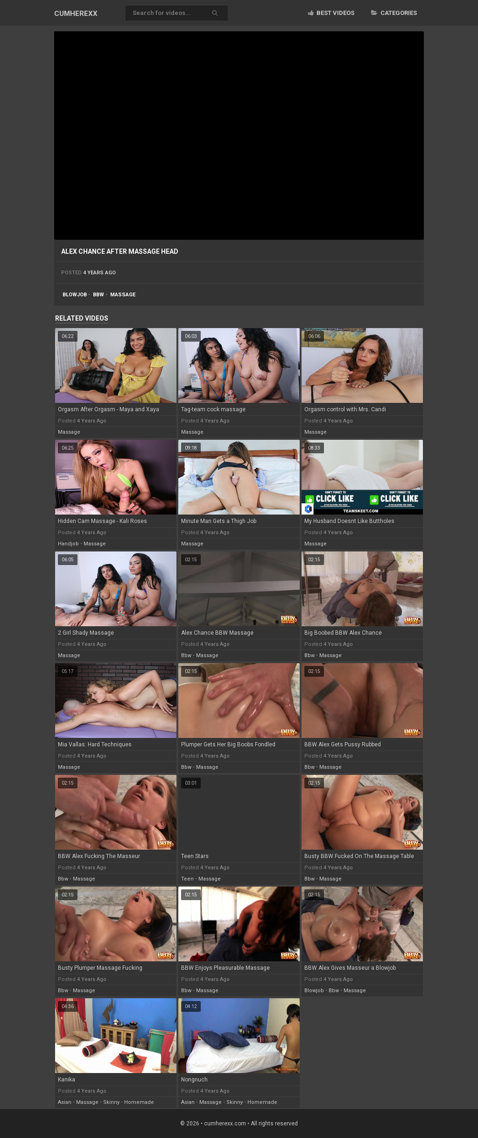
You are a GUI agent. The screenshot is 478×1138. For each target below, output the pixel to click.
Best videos (331, 12)
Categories (394, 12)
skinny (111, 1102)
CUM (76, 13)
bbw (98, 295)
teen (187, 879)
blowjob (75, 295)
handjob (68, 544)
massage (122, 295)
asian (64, 1102)
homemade (139, 1102)
